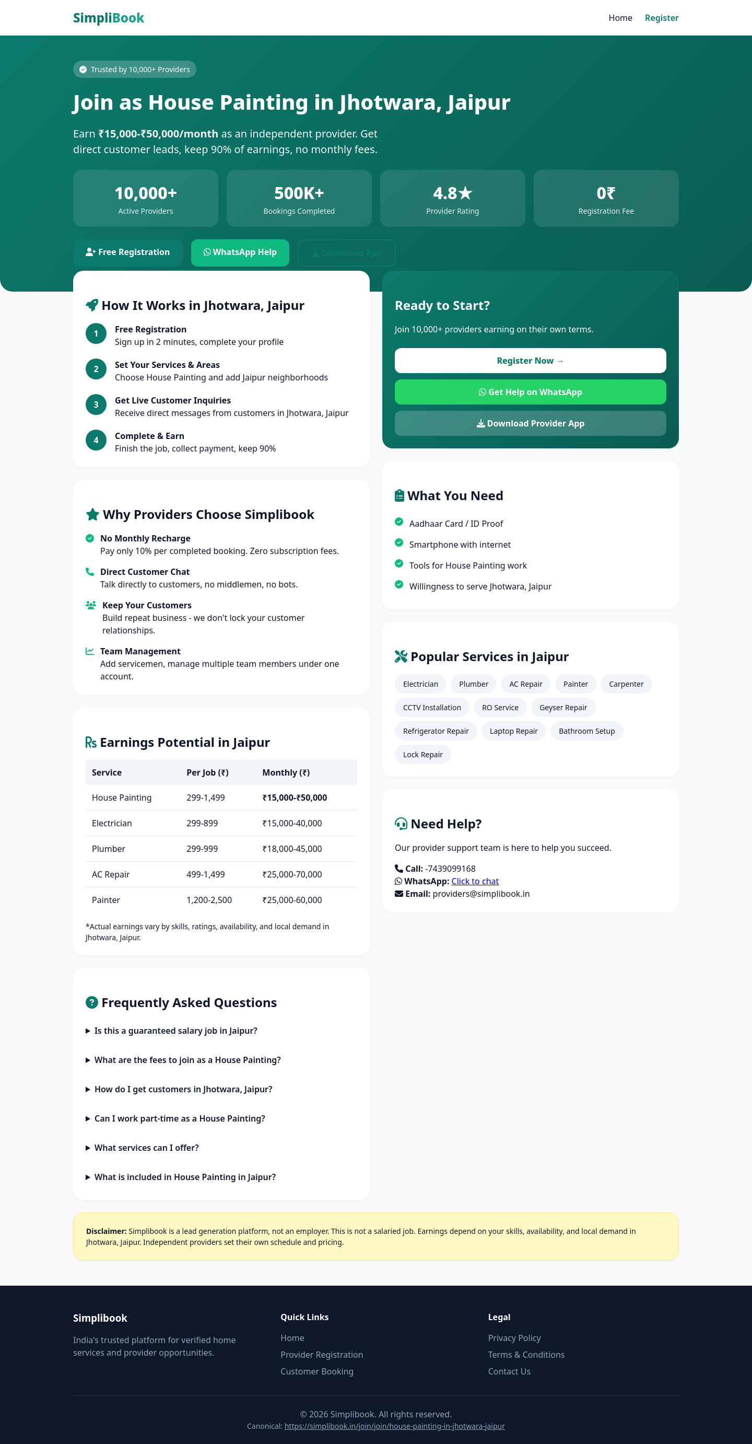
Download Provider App (531, 423)
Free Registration (128, 252)
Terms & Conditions (526, 1354)
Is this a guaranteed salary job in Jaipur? (176, 1030)
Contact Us (509, 1371)
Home (621, 18)
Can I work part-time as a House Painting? (180, 1118)
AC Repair (526, 684)
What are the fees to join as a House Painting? (188, 1060)
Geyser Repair (563, 707)
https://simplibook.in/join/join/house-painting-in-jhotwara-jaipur (395, 1426)
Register (662, 18)
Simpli (108, 17)
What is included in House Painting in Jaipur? (185, 1177)
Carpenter (626, 684)
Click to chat (475, 881)
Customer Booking (317, 1371)
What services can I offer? (147, 1147)
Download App (346, 253)
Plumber (473, 684)
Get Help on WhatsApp (530, 392)
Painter (575, 684)
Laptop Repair (514, 731)
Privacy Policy (514, 1338)
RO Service (500, 707)
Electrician (420, 684)
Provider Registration (321, 1354)
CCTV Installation (432, 707)
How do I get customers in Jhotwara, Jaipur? (184, 1089)
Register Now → (530, 360)
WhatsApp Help (240, 252)
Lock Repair (423, 754)
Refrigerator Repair (436, 731)
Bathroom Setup (587, 731)
